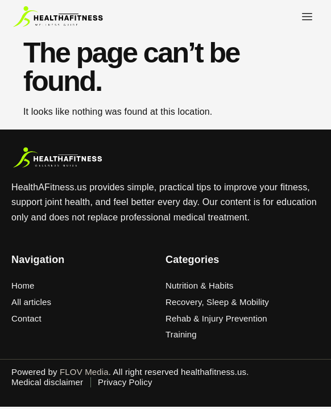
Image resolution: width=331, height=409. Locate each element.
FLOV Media (84, 372)
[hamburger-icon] (307, 17)
